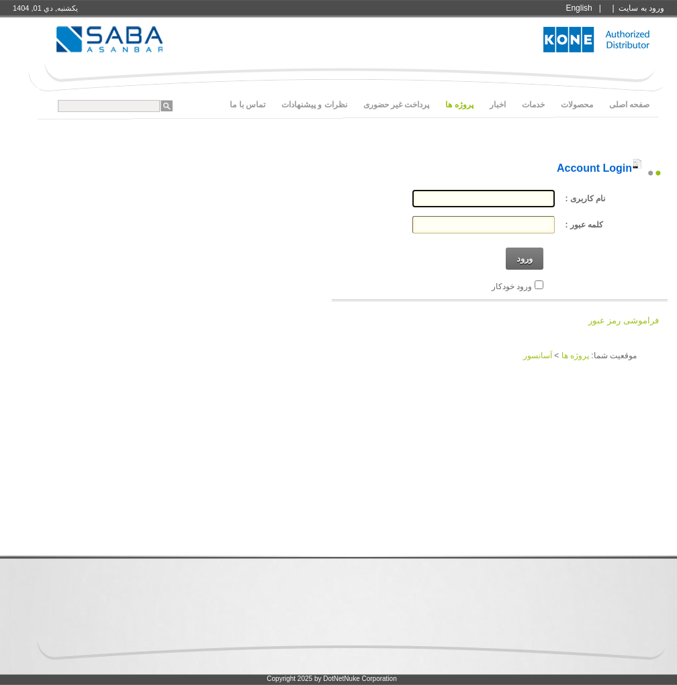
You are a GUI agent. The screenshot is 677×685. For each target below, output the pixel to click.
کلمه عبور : (585, 224)
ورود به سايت (641, 8)
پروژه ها (575, 355)
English (579, 8)
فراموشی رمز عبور (623, 320)
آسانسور (537, 355)
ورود (524, 259)
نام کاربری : (586, 198)
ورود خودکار (512, 286)
